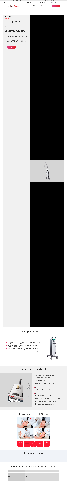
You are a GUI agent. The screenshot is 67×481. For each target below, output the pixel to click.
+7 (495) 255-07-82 (27, 2)
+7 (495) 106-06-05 (54, 2)
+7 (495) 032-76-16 (42, 2)
